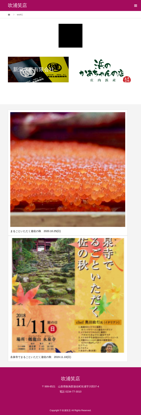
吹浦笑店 (17, 5)
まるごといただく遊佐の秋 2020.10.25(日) (35, 231)
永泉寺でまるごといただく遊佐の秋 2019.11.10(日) (40, 357)
